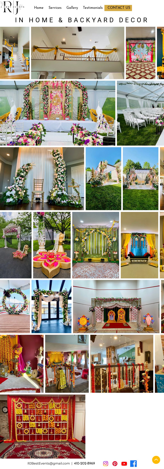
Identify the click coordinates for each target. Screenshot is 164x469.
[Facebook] (133, 463)
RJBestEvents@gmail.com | (51, 463)
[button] (55, 8)
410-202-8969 (84, 463)
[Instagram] (105, 463)
